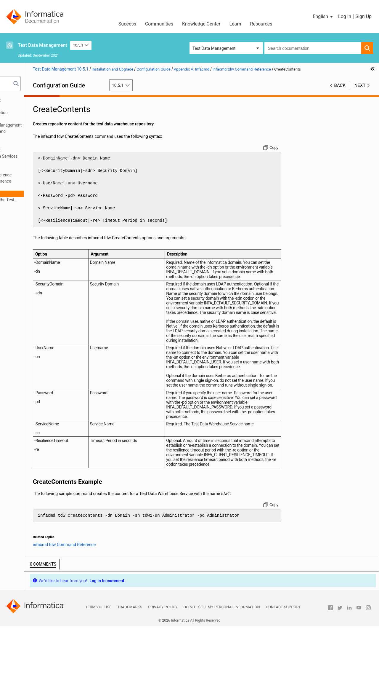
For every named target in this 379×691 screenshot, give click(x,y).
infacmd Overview (35, 168)
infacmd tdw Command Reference (50, 181)
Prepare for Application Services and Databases (43, 134)
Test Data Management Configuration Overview (44, 115)
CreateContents (39, 193)
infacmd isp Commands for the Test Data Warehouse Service (49, 200)
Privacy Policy (162, 671)
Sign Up (363, 16)
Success (127, 24)
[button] (323, 16)
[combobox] (312, 48)
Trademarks (129, 671)
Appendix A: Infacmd (29, 162)
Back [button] (340, 91)
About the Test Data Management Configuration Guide (41, 103)
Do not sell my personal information (222, 671)
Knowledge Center (201, 24)
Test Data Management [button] (213, 48)
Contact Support (283, 671)
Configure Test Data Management (41, 150)
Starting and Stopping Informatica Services (49, 156)
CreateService (37, 187)
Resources (261, 24)
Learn (235, 24)
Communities (159, 24)
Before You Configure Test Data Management (51, 125)
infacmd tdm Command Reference (50, 175)
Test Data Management (42, 45)
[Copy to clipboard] (288, 154)
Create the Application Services (38, 143)
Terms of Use (98, 671)
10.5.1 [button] (81, 45)
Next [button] (360, 91)
